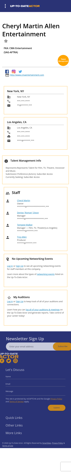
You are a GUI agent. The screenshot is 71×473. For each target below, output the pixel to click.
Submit (53, 405)
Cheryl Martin (23, 200)
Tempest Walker (25, 224)
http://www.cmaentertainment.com (27, 75)
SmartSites (46, 447)
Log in (10, 266)
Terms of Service (19, 400)
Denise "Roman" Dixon (28, 212)
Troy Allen (22, 237)
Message (13, 391)
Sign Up (19, 266)
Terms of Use (7, 450)
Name (12, 378)
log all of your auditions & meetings (43, 309)
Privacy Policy (53, 397)
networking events (46, 274)
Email (12, 384)
